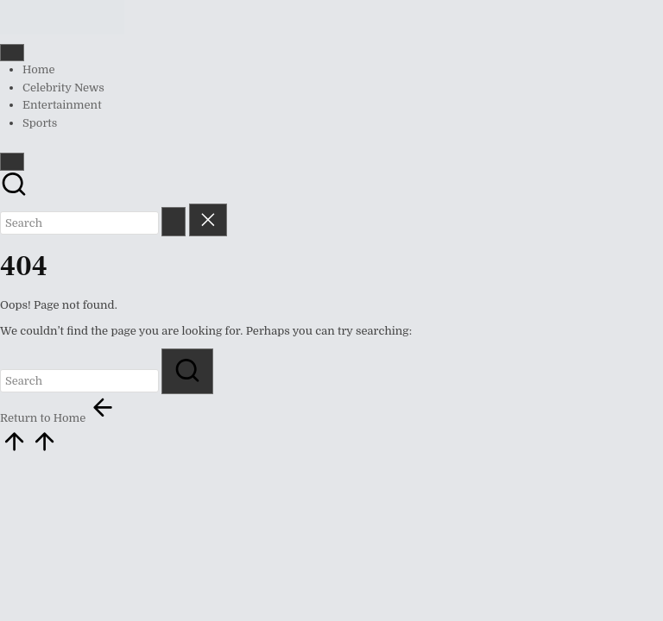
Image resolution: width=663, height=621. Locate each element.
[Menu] (12, 52)
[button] (173, 221)
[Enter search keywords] (79, 223)
